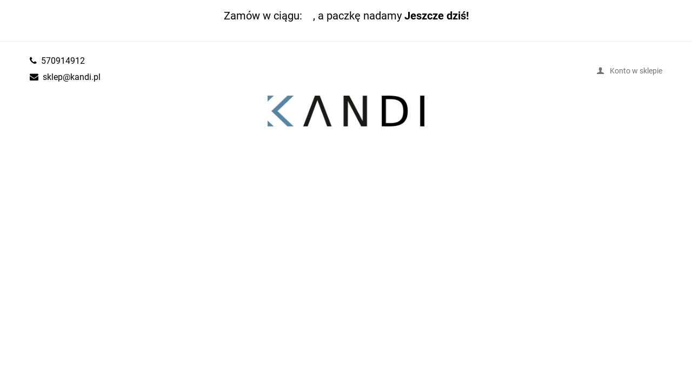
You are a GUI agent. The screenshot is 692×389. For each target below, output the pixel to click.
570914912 (63, 60)
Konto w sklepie (636, 70)
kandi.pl (346, 111)
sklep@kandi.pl (72, 77)
